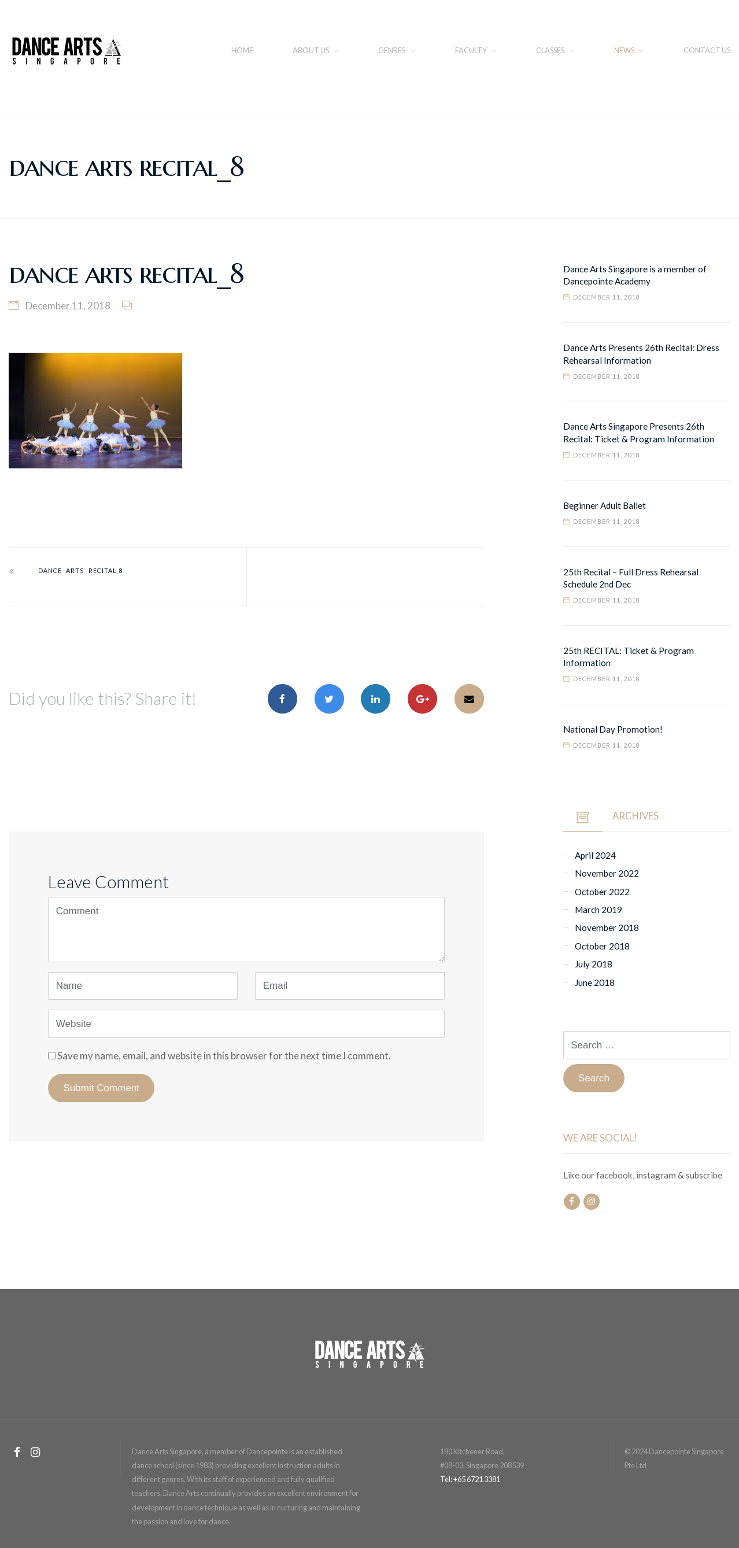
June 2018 (595, 982)
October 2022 (602, 891)
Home (242, 50)
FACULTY (471, 50)
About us (311, 50)
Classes (550, 50)
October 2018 (602, 946)
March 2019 (598, 909)
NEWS (624, 50)
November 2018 (607, 927)
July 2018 (593, 964)
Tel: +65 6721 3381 (470, 1479)
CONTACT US (706, 50)
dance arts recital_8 (80, 570)
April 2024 (595, 855)
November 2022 (607, 873)
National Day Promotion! (613, 729)
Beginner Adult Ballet (604, 505)
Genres (391, 50)
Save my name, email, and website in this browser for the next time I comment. (224, 1056)
